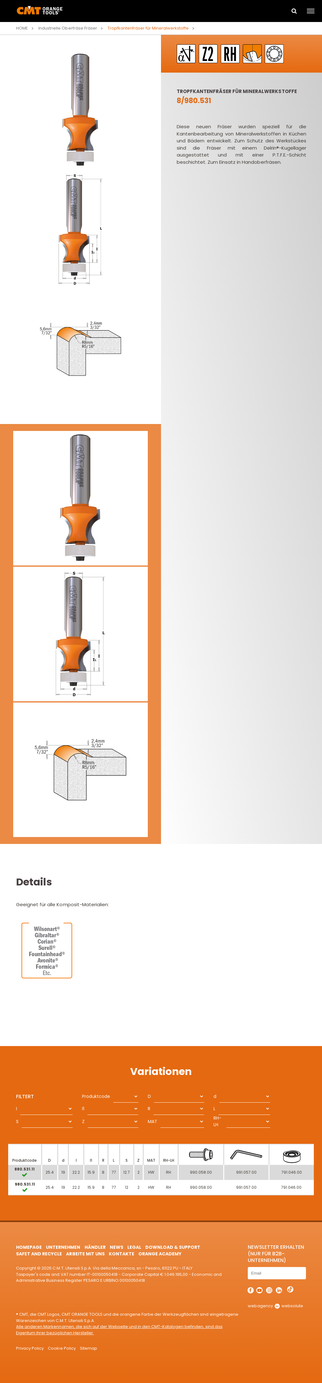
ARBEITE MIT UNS (85, 1254)
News (116, 1247)
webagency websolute (275, 1306)
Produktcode (96, 1096)
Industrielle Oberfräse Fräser (67, 28)
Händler (95, 1247)
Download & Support (172, 1247)
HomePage (29, 1247)
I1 (83, 1108)
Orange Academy (159, 1254)
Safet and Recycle (39, 1254)
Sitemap (88, 1348)
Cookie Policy (61, 1348)
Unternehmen (63, 1247)
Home (22, 28)
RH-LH (217, 1121)
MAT (152, 1121)
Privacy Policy (30, 1348)
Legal (134, 1247)
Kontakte (121, 1254)
